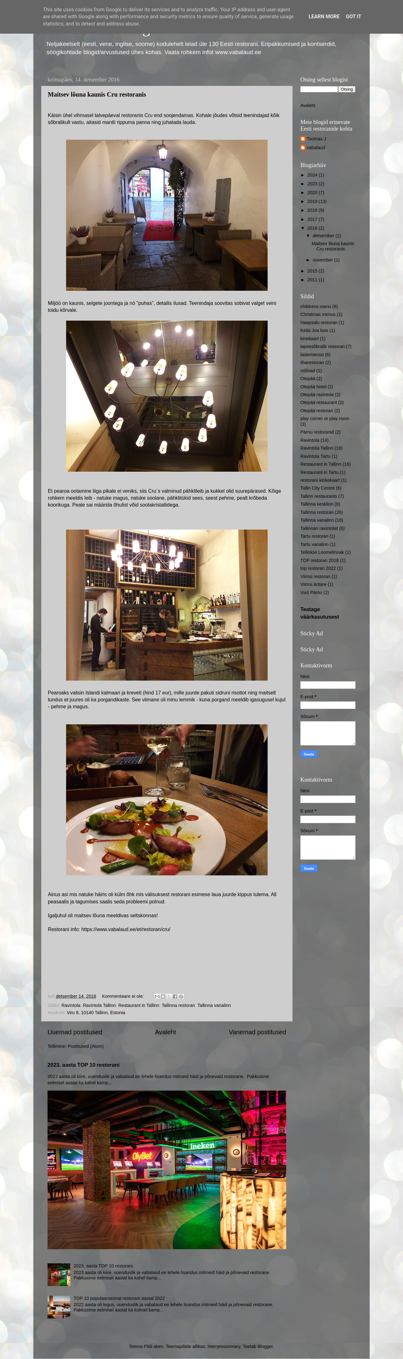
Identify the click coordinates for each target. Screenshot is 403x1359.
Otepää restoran (316, 410)
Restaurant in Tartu (319, 472)
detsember (324, 235)
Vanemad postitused (257, 1032)
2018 (313, 210)
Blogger (265, 1346)
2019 (313, 201)
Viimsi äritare (313, 584)
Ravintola (70, 1005)
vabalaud (316, 147)
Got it (353, 17)
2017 (313, 219)
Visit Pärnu (311, 592)
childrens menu (315, 306)
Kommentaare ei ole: (123, 996)
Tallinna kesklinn (316, 504)
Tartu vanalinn (314, 544)
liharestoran (312, 362)
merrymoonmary (223, 1346)
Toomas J (316, 138)
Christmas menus (318, 314)
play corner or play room (324, 418)
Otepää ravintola (317, 394)
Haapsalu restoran (319, 322)
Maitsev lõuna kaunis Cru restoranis (97, 94)
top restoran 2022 (318, 568)
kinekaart (309, 338)
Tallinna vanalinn (214, 1005)
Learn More (324, 17)
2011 (313, 279)
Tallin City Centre (317, 488)
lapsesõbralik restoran (322, 346)
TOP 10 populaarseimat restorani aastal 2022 (119, 1298)
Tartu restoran (314, 536)
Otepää (307, 378)
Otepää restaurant (318, 402)
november (323, 259)
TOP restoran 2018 (319, 560)
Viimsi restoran (315, 576)
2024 (313, 174)
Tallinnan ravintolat (319, 528)
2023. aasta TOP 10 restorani (84, 1065)
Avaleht (165, 1032)
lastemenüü (312, 354)
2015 (313, 270)
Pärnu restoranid (317, 432)
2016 (313, 228)
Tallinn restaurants (318, 496)
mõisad (307, 370)
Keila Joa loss (314, 330)
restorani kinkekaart (320, 480)
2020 (313, 192)
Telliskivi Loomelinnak (322, 552)
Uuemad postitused (75, 1032)
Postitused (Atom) (86, 1046)
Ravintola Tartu (315, 456)
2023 (313, 183)
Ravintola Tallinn (99, 1005)
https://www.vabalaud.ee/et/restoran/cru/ (125, 929)
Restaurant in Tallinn (138, 1005)
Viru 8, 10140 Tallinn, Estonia (96, 1012)
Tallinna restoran (178, 1005)
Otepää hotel (313, 386)
